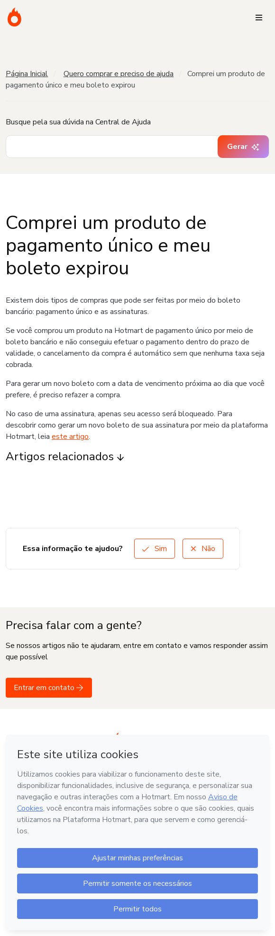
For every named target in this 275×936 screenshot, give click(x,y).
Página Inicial (27, 74)
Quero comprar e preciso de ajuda (119, 74)
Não (203, 548)
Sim (154, 548)
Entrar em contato (49, 687)
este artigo (70, 436)
